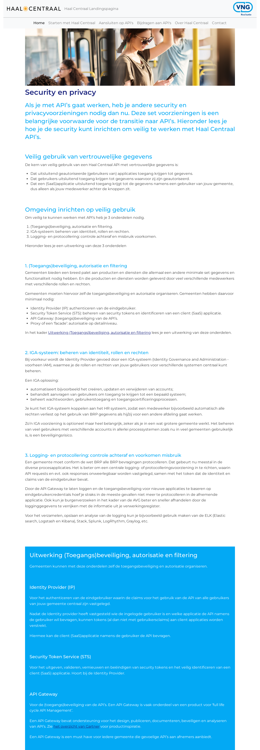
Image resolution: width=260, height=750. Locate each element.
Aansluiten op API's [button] (116, 23)
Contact (219, 23)
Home (39, 23)
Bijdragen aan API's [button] (154, 23)
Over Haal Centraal (191, 23)
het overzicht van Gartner (76, 726)
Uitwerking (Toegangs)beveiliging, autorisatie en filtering (99, 332)
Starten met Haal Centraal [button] (71, 23)
